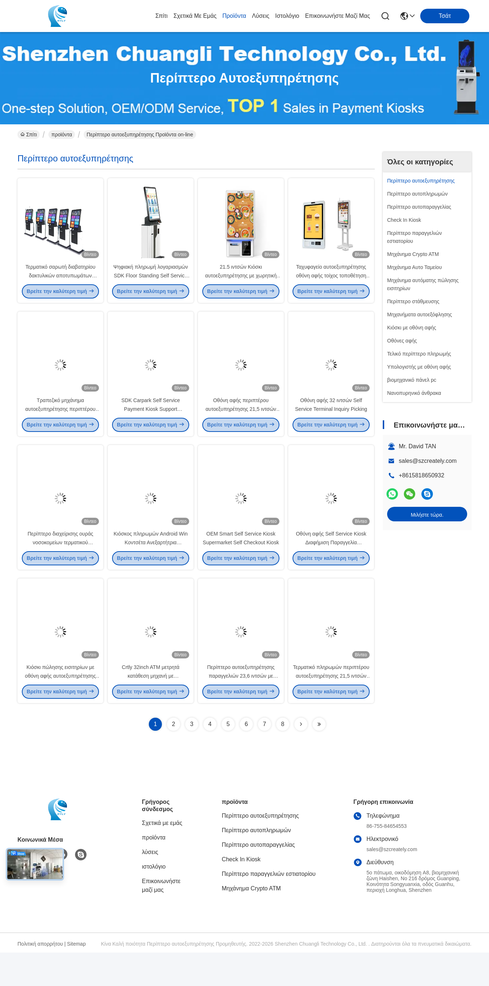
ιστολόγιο (287, 16)
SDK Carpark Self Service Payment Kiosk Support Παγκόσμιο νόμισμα (150, 425)
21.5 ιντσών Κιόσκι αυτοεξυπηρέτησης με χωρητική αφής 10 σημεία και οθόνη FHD (241, 283)
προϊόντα (234, 16)
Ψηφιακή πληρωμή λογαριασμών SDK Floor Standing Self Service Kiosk (151, 283)
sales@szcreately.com (428, 461)
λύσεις (261, 16)
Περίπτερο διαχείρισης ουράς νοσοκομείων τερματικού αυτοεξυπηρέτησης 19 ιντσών (60, 567)
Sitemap (76, 977)
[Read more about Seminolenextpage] (300, 757)
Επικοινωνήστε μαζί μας (337, 16)
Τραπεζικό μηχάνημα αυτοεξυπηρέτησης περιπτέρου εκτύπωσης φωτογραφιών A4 (60, 425)
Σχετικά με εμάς (195, 16)
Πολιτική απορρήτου (40, 977)
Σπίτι (161, 16)
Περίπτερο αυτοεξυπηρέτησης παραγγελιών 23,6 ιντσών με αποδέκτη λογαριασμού (241, 709)
